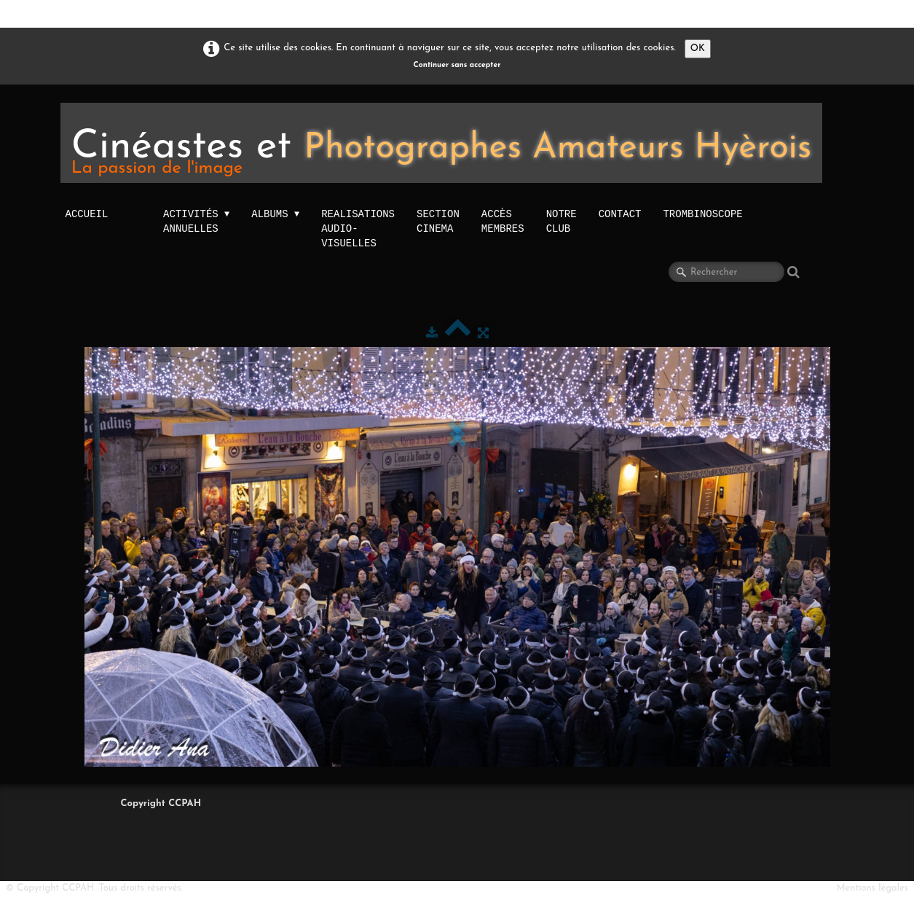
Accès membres (502, 221)
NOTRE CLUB (561, 221)
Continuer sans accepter (457, 65)
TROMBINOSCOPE (702, 214)
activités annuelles (196, 221)
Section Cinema (438, 221)
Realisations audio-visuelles (358, 228)
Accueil (87, 214)
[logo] (441, 143)
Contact (620, 214)
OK (697, 48)
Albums (275, 214)
